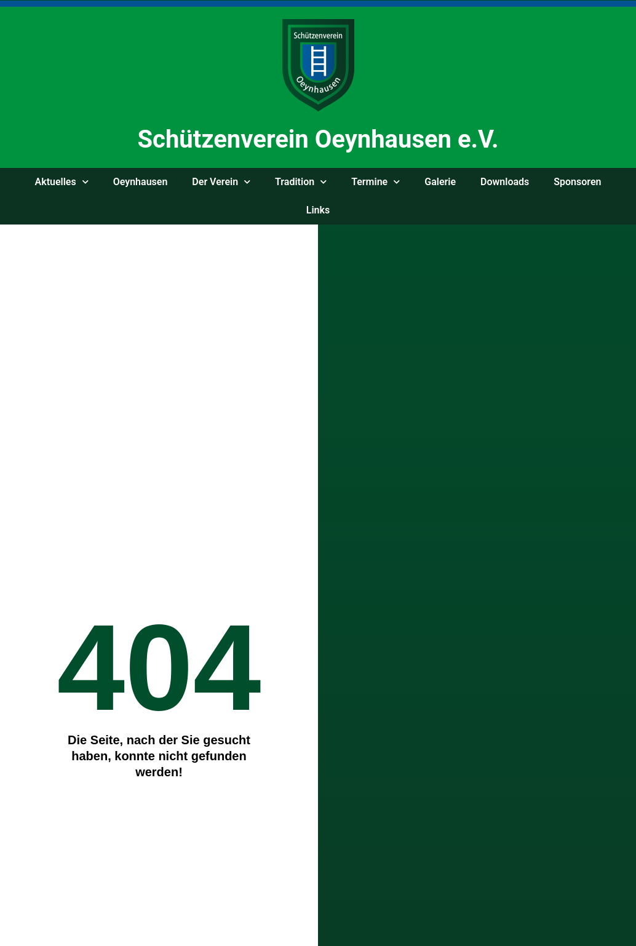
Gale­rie (440, 182)
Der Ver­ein (221, 181)
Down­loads (504, 182)
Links (318, 210)
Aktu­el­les (62, 181)
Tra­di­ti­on (301, 181)
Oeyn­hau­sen (140, 182)
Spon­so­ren (577, 182)
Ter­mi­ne (375, 181)
